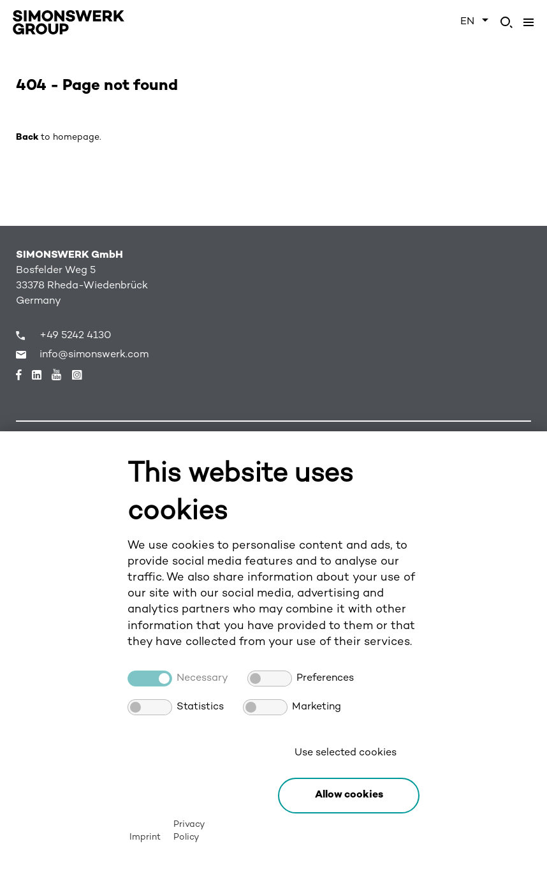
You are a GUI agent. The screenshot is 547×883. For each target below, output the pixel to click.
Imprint (145, 837)
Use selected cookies (346, 753)
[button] (348, 795)
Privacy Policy (188, 831)
